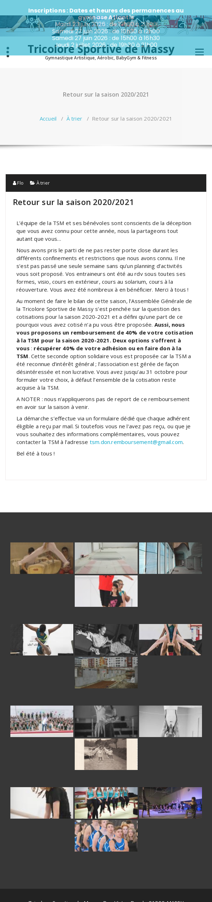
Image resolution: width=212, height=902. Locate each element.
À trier (74, 103)
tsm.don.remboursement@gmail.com (136, 426)
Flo (18, 167)
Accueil (48, 103)
